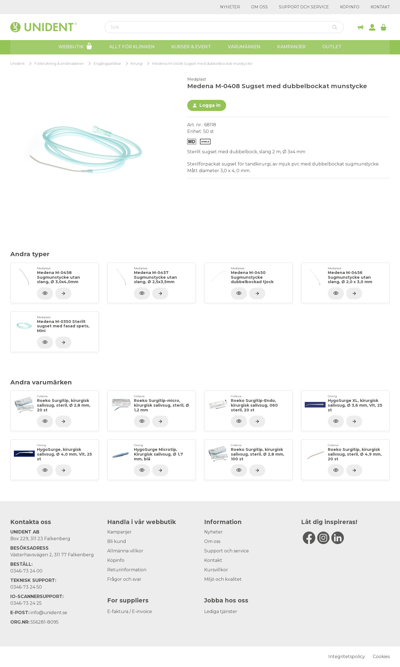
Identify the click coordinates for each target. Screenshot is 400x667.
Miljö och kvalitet (223, 579)
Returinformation (126, 569)
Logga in (210, 105)
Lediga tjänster (220, 611)
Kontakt (380, 6)
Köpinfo (349, 6)
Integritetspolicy (346, 656)
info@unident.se (49, 612)
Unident (17, 63)
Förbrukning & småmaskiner (59, 63)
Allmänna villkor (125, 551)
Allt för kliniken (132, 47)
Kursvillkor (216, 569)
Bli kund (116, 541)
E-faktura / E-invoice (129, 611)
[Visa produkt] (63, 293)
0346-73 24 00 (26, 571)
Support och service (304, 6)
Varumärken (244, 47)
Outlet (332, 47)
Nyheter (230, 6)
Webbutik (75, 46)
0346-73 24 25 (26, 603)
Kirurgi (136, 63)
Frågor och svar (124, 579)
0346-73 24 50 (26, 587)
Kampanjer (291, 47)
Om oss (259, 6)
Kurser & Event (191, 47)
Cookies (381, 656)
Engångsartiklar (107, 63)
